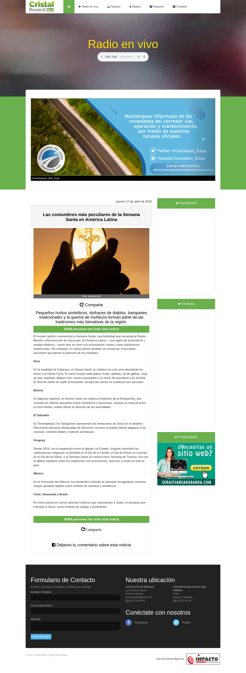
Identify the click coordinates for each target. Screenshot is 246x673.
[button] (44, 137)
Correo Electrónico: (42, 605)
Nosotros (156, 6)
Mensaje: (36, 619)
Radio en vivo (88, 6)
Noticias (113, 6)
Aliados (135, 6)
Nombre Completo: (41, 592)
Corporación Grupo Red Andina (50, 655)
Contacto (180, 6)
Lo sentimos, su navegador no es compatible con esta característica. (123, 56)
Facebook (137, 622)
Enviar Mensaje (41, 636)
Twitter (182, 622)
